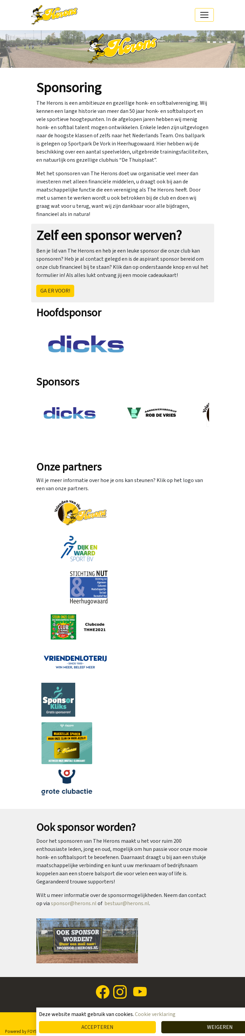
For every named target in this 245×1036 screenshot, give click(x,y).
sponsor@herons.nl (74, 903)
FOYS (32, 1032)
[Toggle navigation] (204, 15)
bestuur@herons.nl (126, 903)
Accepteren (97, 1027)
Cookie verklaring (155, 1014)
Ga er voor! (55, 291)
